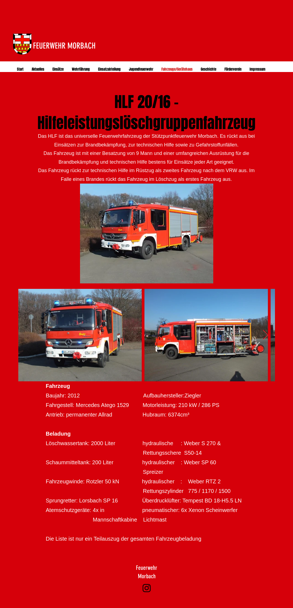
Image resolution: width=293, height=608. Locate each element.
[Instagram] (146, 588)
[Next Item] (265, 335)
